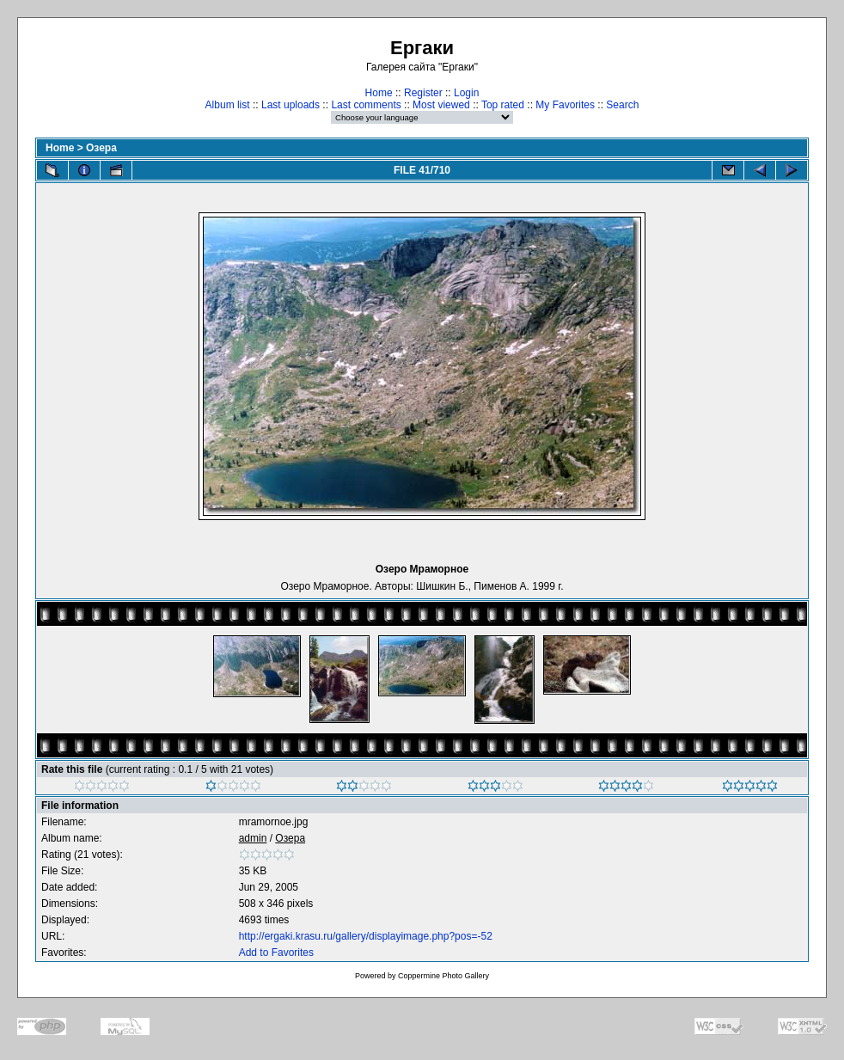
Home (379, 93)
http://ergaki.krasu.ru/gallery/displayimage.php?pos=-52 (365, 936)
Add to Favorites (276, 953)
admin (253, 838)
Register (423, 93)
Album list (227, 105)
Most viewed (441, 105)
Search (622, 105)
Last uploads (290, 105)
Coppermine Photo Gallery (443, 975)
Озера (101, 148)
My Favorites (565, 105)
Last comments (366, 105)
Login (466, 93)
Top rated (502, 105)
